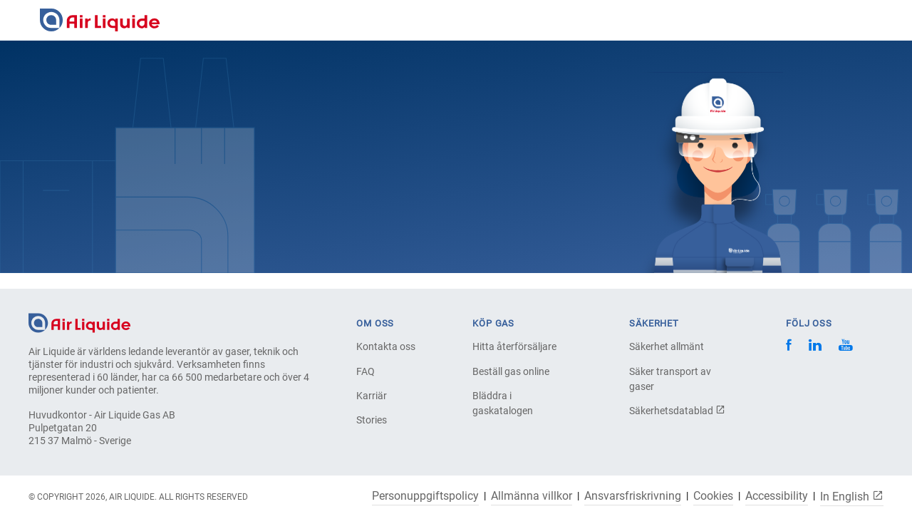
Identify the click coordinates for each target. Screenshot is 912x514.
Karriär (371, 395)
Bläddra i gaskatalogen (502, 403)
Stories (371, 420)
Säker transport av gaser (670, 379)
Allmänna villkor (531, 496)
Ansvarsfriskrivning (632, 496)
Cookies (713, 496)
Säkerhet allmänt (666, 346)
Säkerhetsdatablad (677, 410)
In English (852, 496)
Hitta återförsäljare (514, 346)
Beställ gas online (510, 371)
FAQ (365, 371)
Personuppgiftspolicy (425, 496)
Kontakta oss (385, 346)
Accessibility (776, 496)
